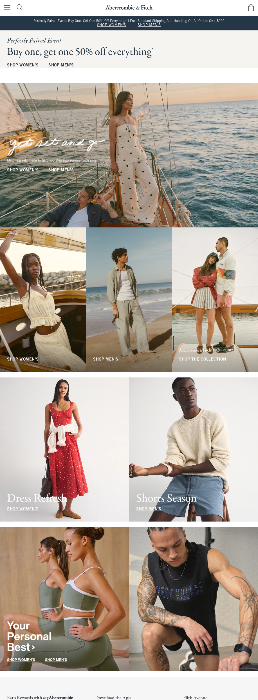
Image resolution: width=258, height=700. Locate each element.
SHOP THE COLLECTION (202, 359)
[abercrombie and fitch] (129, 7)
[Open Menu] (5, 7)
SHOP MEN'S (149, 25)
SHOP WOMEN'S (111, 25)
